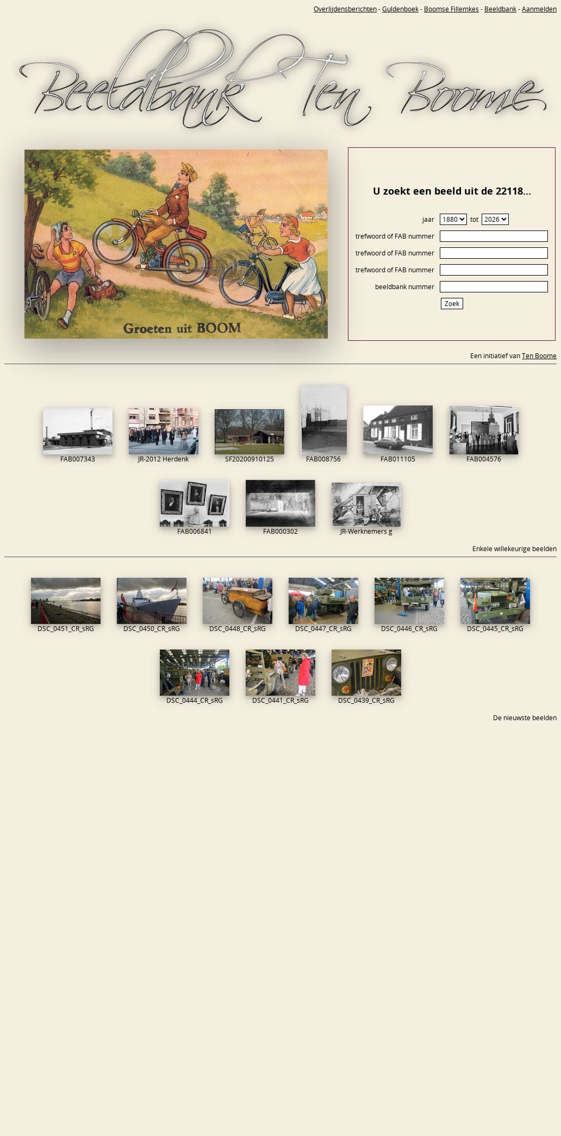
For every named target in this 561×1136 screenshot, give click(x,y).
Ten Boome (539, 355)
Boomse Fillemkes (451, 9)
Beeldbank (500, 9)
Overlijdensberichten (345, 9)
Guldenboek (400, 9)
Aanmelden (539, 9)
